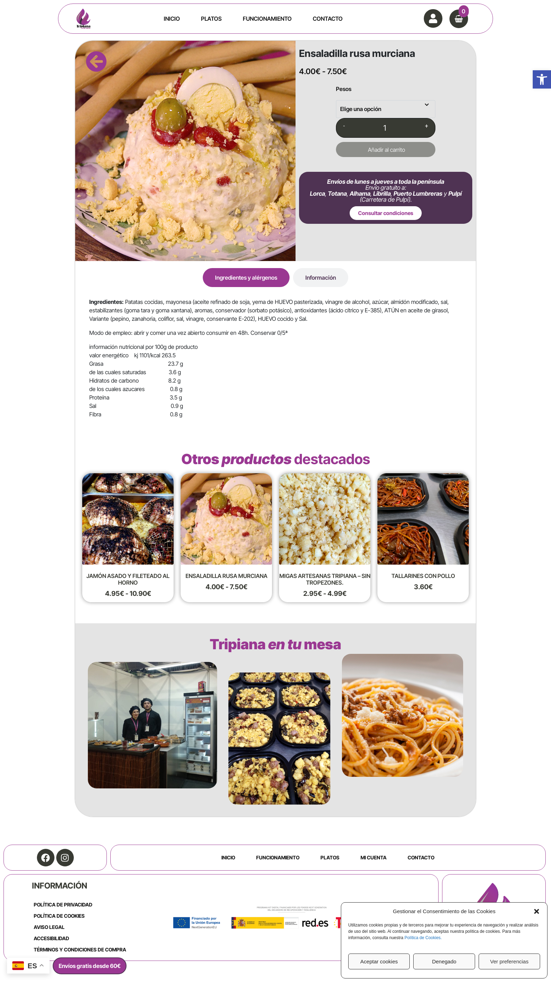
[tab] (246, 277)
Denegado (444, 961)
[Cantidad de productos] (385, 127)
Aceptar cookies (379, 961)
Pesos (343, 88)
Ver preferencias (509, 961)
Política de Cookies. (423, 937)
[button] (542, 79)
